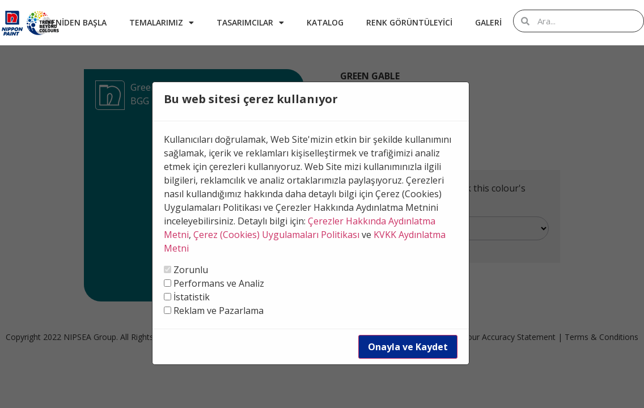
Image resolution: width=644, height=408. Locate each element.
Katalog (325, 22)
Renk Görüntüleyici (409, 22)
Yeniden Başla (76, 22)
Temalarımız (161, 22)
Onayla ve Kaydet (408, 347)
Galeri (488, 22)
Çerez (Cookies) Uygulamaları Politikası (276, 234)
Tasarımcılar (250, 22)
